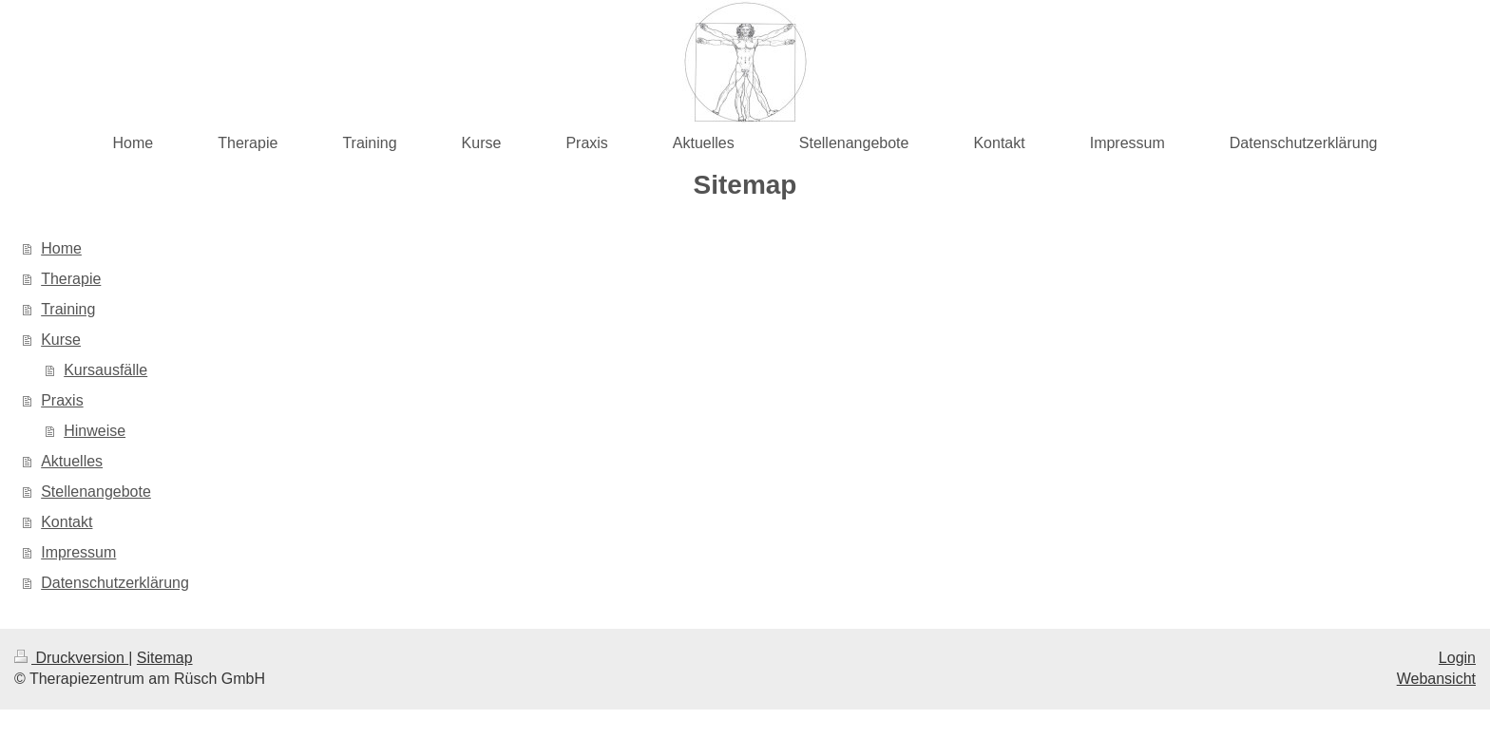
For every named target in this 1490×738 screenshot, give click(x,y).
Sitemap (165, 658)
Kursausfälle (105, 370)
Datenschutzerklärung (115, 583)
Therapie (71, 279)
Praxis (62, 400)
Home (61, 248)
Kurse (61, 339)
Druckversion (71, 658)
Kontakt (66, 522)
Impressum (78, 552)
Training (68, 309)
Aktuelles (72, 461)
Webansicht (1436, 679)
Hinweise (94, 431)
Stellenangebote (96, 491)
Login (1457, 658)
